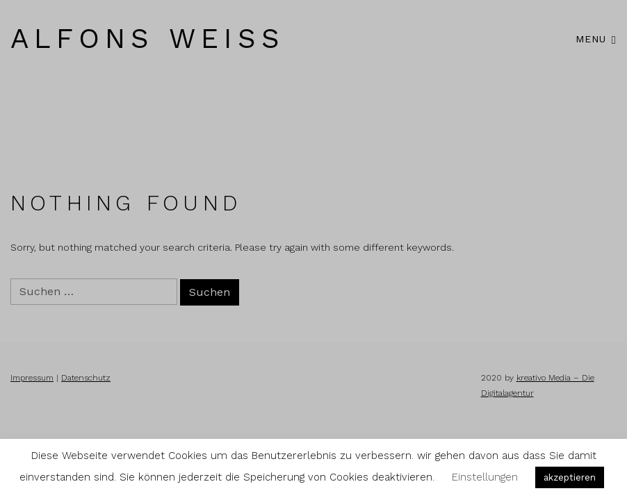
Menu (596, 38)
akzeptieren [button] (570, 477)
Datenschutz (86, 378)
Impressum (32, 378)
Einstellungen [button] (485, 477)
